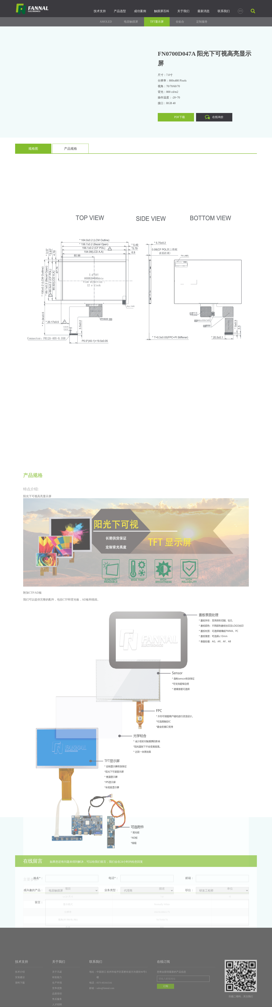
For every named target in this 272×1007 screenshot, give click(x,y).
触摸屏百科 (161, 11)
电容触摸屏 (131, 21)
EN (240, 10)
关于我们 (183, 11)
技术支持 (100, 11)
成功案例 (140, 11)
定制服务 (202, 21)
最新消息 (203, 11)
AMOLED (106, 21)
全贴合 (180, 21)
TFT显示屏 (157, 21)
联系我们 (224, 11)
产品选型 (120, 11)
